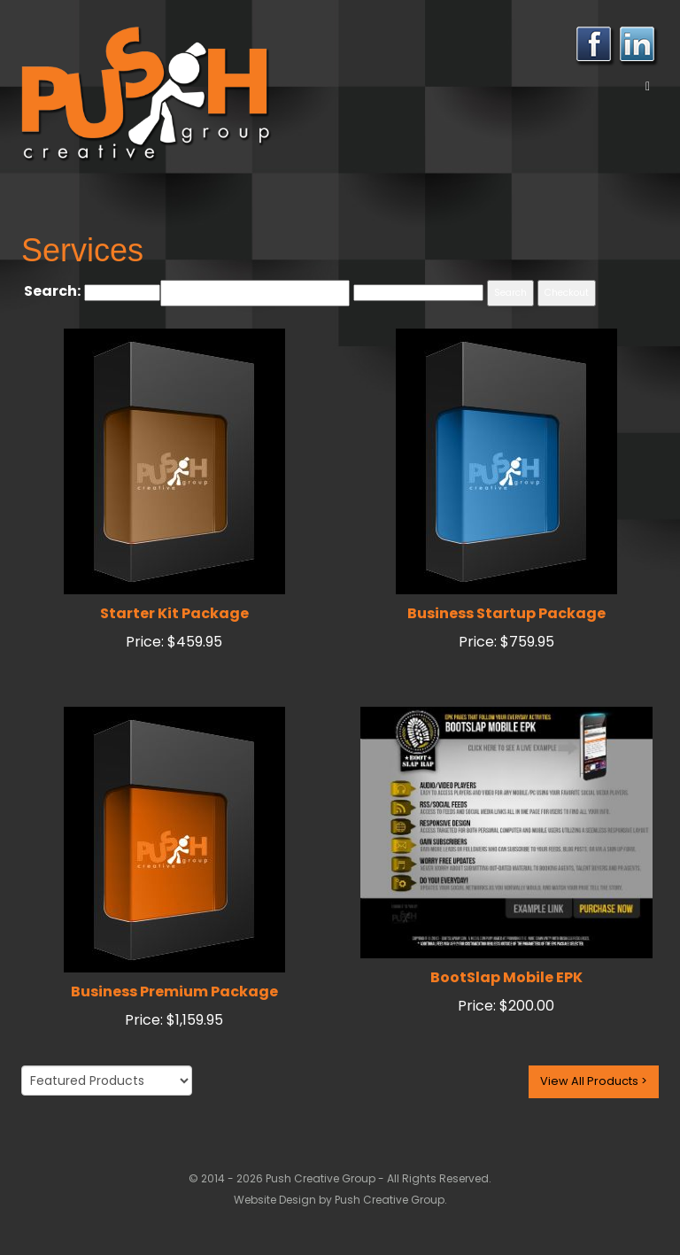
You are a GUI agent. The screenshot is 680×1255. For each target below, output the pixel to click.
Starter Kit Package (174, 613)
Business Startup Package (506, 613)
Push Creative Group (389, 1199)
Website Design (276, 1199)
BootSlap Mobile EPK (506, 977)
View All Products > (593, 1080)
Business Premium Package (174, 991)
